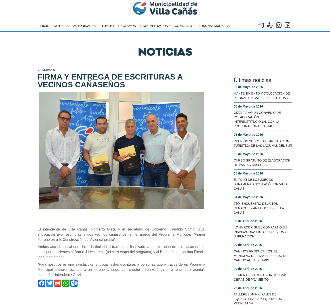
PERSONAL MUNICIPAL (214, 30)
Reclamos (127, 30)
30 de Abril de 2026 (248, 221)
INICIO (45, 30)
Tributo (107, 30)
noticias (61, 30)
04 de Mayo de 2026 (248, 197)
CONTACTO (183, 30)
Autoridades (84, 30)
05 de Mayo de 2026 (248, 106)
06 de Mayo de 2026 (248, 87)
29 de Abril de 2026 (248, 245)
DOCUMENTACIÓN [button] (155, 30)
